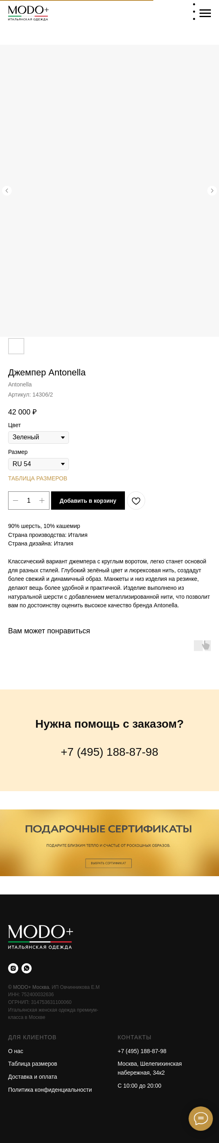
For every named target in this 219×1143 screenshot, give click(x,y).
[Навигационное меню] (205, 13)
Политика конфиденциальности (50, 1089)
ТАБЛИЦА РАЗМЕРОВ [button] (37, 478)
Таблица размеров (32, 1063)
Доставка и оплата (32, 1076)
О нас (15, 1051)
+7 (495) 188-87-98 (110, 752)
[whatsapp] (26, 968)
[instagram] (13, 968)
